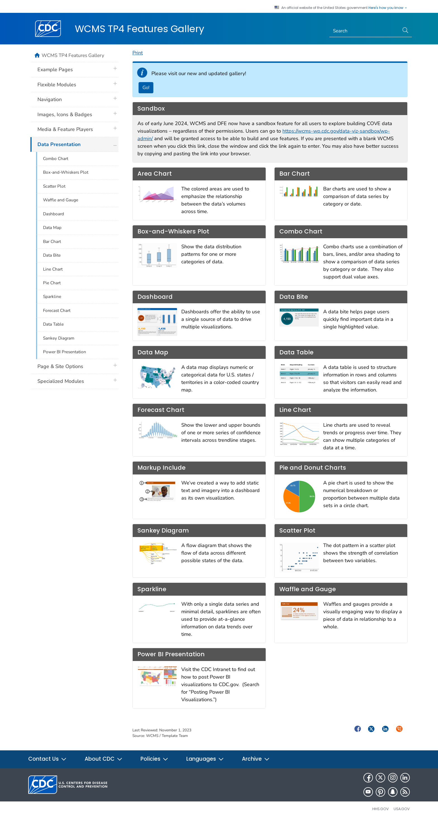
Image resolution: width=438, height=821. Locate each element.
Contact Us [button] (47, 759)
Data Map (52, 227)
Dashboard (53, 214)
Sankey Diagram (58, 338)
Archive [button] (256, 759)
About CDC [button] (104, 759)
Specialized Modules (60, 381)
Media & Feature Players (65, 129)
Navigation (49, 99)
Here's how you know (388, 8)
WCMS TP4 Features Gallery (139, 29)
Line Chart (53, 269)
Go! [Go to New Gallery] (145, 87)
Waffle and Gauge (60, 200)
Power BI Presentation (64, 352)
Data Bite (52, 255)
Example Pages (55, 69)
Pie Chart (52, 283)
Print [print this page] (137, 52)
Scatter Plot (54, 186)
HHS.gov (380, 809)
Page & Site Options (60, 366)
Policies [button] (154, 759)
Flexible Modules (56, 84)
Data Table (53, 324)
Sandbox (151, 108)
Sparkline (52, 296)
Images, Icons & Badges (64, 114)
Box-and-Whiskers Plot (65, 172)
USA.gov (402, 809)
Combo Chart (55, 158)
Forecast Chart (56, 310)
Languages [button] (205, 759)
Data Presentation (59, 144)
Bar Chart (52, 241)
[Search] (364, 31)
